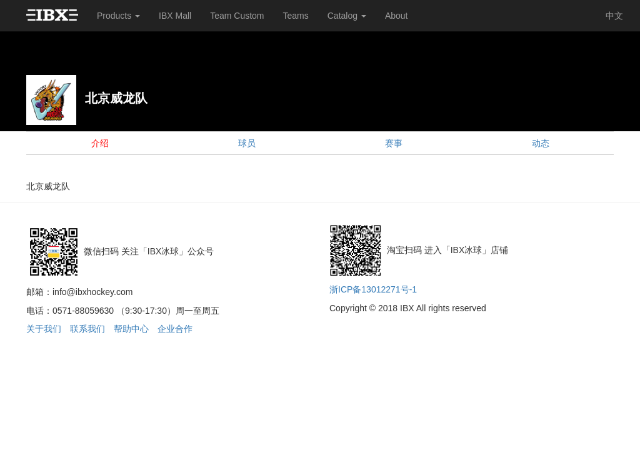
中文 (614, 16)
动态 (540, 143)
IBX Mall (175, 16)
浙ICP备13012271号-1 (373, 289)
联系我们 (87, 329)
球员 (247, 143)
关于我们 (43, 329)
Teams (296, 16)
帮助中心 (131, 329)
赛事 (393, 143)
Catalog (347, 16)
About (396, 16)
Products (118, 16)
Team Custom (237, 16)
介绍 (100, 143)
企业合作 (175, 329)
